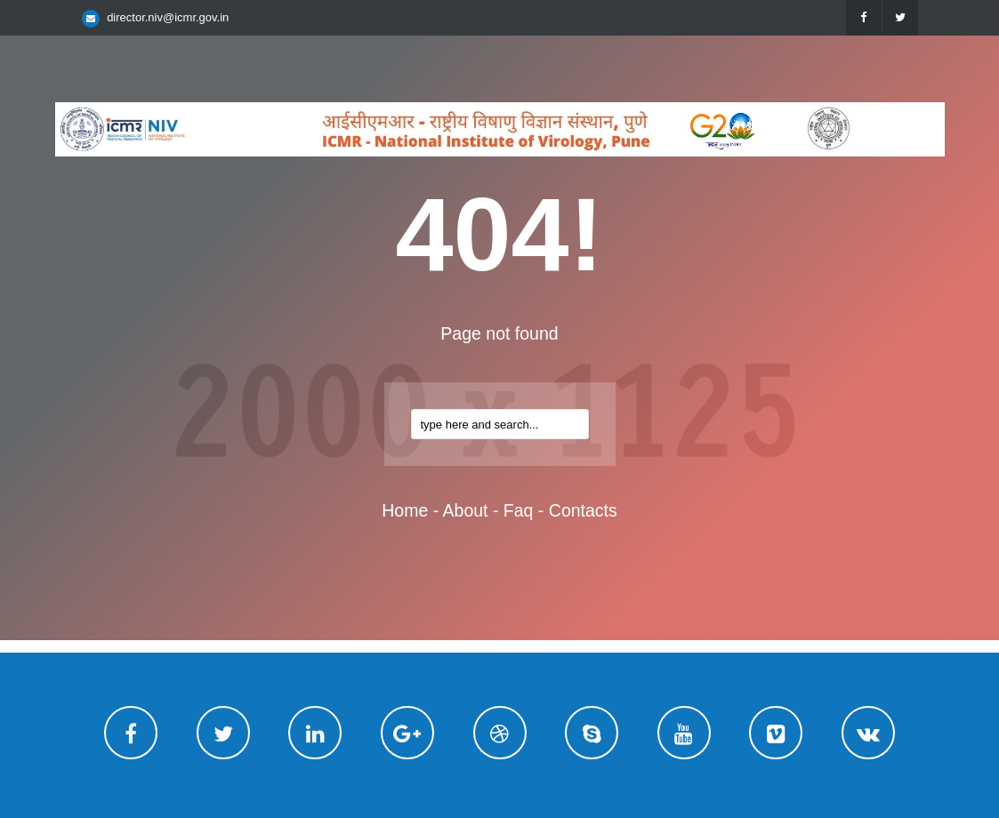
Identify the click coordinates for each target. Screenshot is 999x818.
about (465, 510)
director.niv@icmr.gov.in (168, 17)
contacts (583, 510)
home (405, 510)
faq (519, 510)
